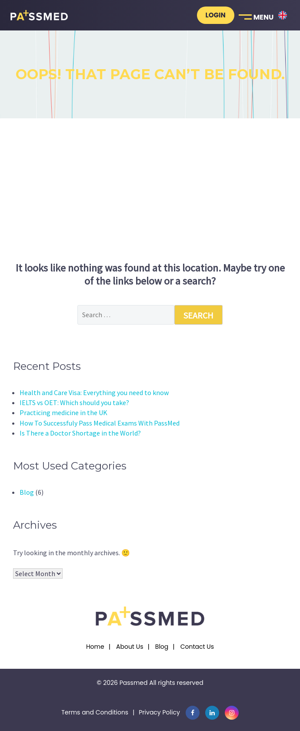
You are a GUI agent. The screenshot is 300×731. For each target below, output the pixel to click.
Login (216, 15)
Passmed (134, 682)
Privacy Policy (159, 712)
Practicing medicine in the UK (63, 412)
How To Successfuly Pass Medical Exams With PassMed (100, 423)
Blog (27, 492)
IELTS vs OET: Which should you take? (74, 402)
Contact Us (197, 646)
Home (95, 646)
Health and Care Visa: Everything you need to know (94, 392)
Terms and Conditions (94, 712)
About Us (129, 646)
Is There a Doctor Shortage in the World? (80, 433)
